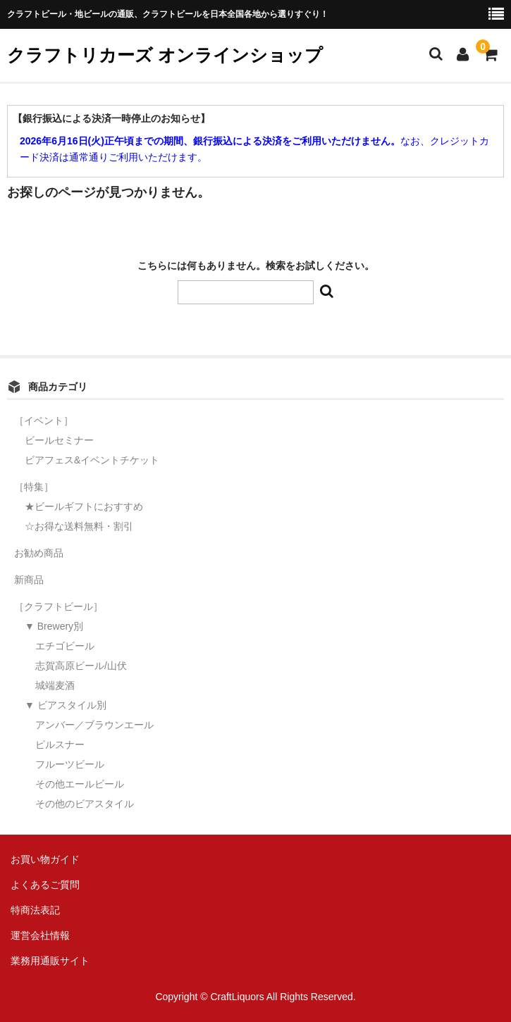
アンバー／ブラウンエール (94, 724)
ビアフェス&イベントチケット (92, 460)
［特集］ (34, 486)
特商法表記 (35, 910)
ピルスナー (60, 744)
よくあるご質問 (45, 884)
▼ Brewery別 (54, 626)
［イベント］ (43, 420)
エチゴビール (64, 646)
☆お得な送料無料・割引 (79, 526)
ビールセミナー (59, 440)
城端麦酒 (55, 685)
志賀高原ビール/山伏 (81, 665)
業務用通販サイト (50, 960)
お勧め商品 (38, 553)
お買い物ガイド (45, 859)
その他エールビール (79, 784)
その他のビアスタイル (84, 803)
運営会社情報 (40, 935)
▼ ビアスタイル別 (65, 705)
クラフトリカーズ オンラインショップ (165, 55)
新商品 (29, 579)
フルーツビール (69, 764)
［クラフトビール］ (58, 606)
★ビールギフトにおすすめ (84, 506)
